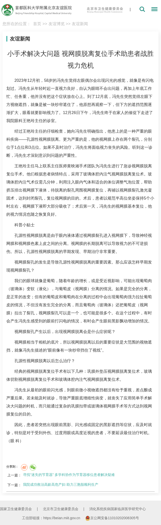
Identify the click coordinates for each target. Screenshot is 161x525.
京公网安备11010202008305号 (112, 518)
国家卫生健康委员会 (16, 509)
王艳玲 (28, 121)
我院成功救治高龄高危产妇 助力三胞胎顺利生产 (60, 484)
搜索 (142, 9)
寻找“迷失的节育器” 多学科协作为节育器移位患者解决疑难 (69, 475)
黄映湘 (73, 166)
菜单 (153, 10)
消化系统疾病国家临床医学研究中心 (117, 509)
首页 (37, 24)
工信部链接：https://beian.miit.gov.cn (51, 518)
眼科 (18, 121)
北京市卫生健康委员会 (60, 509)
